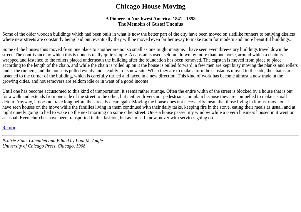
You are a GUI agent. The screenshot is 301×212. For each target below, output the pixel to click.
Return (8, 127)
